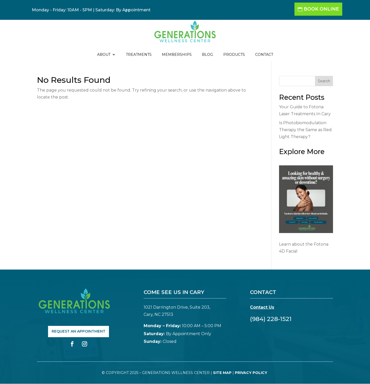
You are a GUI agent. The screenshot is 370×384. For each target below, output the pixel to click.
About (103, 55)
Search (324, 81)
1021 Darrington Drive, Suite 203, (177, 307)
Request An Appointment (78, 331)
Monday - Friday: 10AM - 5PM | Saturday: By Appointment (91, 9)
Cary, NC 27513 (158, 314)
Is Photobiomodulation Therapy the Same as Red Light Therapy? (305, 129)
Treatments (139, 55)
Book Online (321, 9)
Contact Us (262, 307)
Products (234, 55)
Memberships (177, 55)
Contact (264, 55)
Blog (207, 55)
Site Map (222, 372)
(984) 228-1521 (271, 319)
